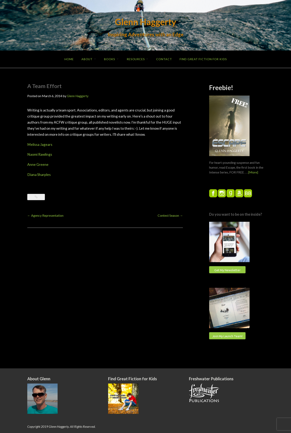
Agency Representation (45, 215)
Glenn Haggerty (145, 22)
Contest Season (170, 215)
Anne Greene (37, 164)
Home (67, 59)
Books (109, 59)
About (85, 59)
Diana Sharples (39, 174)
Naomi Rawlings (39, 154)
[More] (253, 172)
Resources (136, 59)
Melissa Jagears (39, 144)
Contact (165, 59)
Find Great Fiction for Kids (204, 59)
